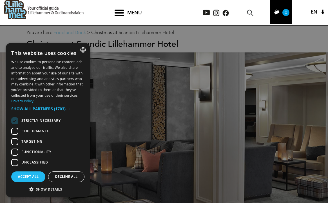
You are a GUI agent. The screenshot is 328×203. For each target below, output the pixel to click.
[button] (47, 109)
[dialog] (48, 120)
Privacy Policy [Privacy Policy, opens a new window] (22, 101)
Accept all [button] (28, 176)
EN (314, 13)
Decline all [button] (66, 176)
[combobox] (83, 50)
